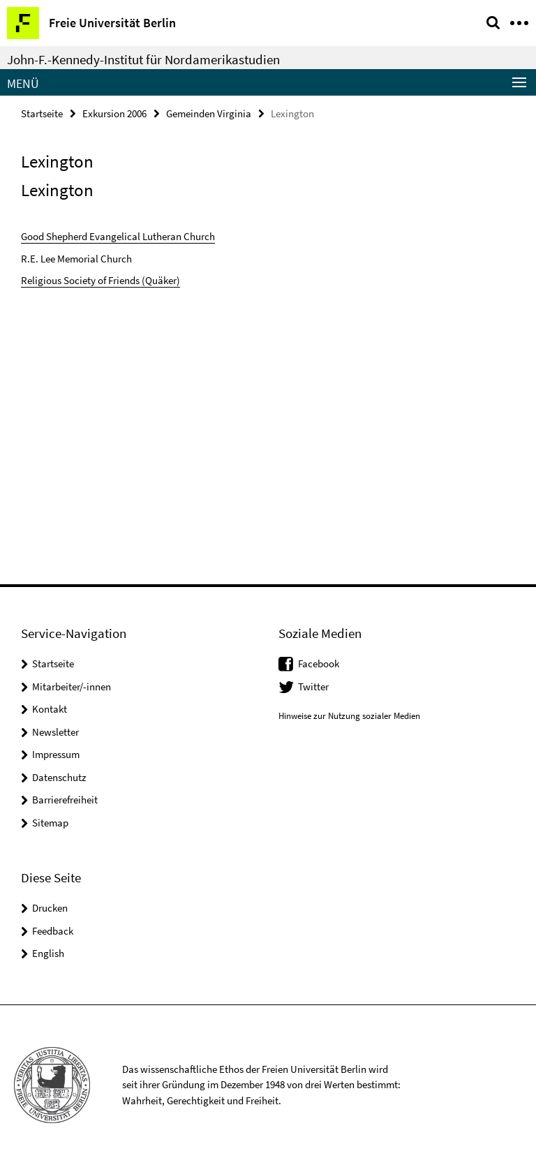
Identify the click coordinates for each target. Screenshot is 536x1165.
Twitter (313, 686)
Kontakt (49, 708)
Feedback (52, 930)
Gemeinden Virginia (208, 113)
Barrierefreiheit (65, 799)
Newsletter (55, 732)
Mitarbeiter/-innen (71, 686)
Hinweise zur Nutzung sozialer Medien (349, 716)
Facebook (318, 663)
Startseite (42, 113)
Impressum (56, 754)
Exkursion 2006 (114, 113)
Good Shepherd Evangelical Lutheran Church (118, 236)
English (48, 953)
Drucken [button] (50, 907)
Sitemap (50, 822)
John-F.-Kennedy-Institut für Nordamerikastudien (143, 59)
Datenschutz (59, 777)
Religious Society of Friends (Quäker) (100, 280)
